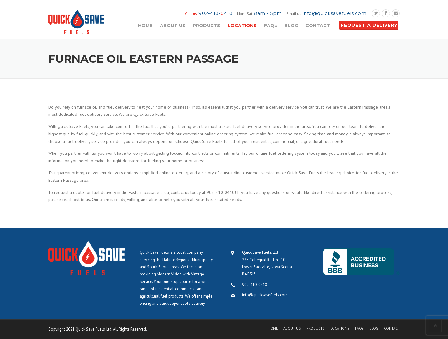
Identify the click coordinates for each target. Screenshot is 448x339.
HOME (145, 25)
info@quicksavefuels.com (334, 13)
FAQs (270, 25)
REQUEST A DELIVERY (369, 25)
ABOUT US (172, 25)
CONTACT (318, 25)
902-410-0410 (254, 284)
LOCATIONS (242, 25)
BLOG (291, 25)
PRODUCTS (206, 25)
